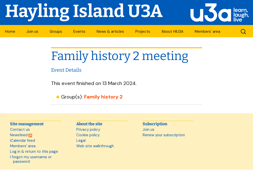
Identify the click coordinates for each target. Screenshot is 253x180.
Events (79, 31)
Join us (32, 31)
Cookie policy (88, 135)
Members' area (207, 31)
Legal (81, 140)
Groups (56, 31)
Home (10, 31)
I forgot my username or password (31, 159)
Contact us (20, 129)
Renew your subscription (164, 135)
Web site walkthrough (95, 146)
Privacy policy (88, 129)
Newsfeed (21, 135)
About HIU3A (172, 31)
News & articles (110, 31)
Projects (142, 31)
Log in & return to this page (34, 151)
